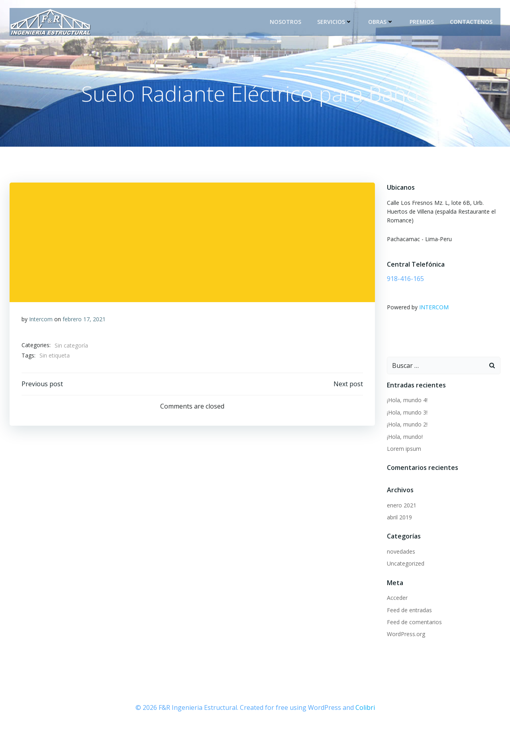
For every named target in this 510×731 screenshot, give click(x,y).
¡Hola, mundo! (405, 436)
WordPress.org (406, 634)
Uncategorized (405, 563)
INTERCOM (434, 307)
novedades (401, 551)
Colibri (365, 707)
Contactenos (471, 22)
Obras (381, 22)
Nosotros (285, 22)
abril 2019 (399, 517)
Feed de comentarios (414, 622)
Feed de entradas (409, 610)
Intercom (41, 319)
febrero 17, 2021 (84, 319)
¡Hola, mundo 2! (407, 424)
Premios (422, 22)
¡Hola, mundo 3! (407, 412)
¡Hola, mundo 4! (407, 400)
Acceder (397, 597)
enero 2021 (401, 505)
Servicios (334, 22)
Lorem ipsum (404, 448)
